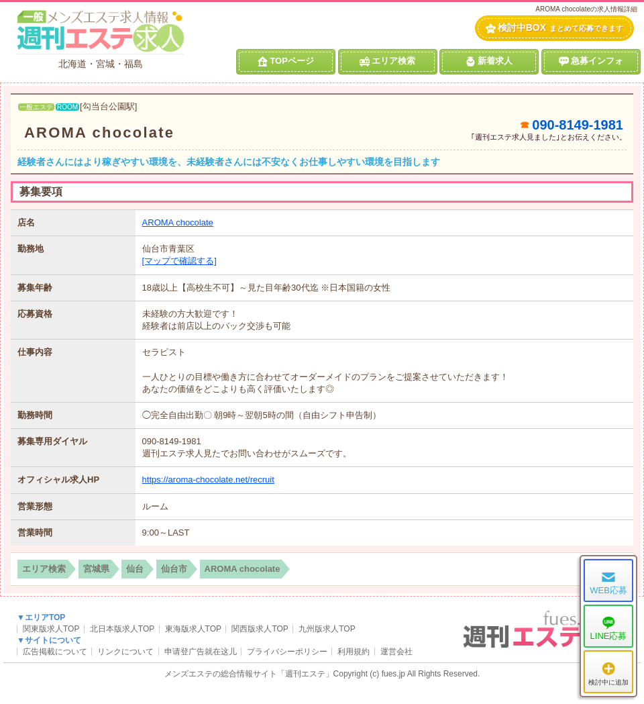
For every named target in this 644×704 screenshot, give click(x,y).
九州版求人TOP (327, 629)
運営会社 (396, 651)
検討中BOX (554, 28)
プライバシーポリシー (287, 651)
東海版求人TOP (193, 629)
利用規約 (353, 651)
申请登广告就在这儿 (200, 651)
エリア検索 (387, 61)
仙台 (135, 569)
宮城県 (96, 569)
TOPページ (286, 61)
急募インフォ (591, 61)
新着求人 (489, 61)
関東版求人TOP (51, 629)
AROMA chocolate (99, 132)
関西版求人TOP (259, 629)
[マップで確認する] (179, 261)
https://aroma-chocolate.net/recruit (208, 479)
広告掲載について (55, 651)
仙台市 (174, 569)
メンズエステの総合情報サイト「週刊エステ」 (248, 673)
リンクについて (125, 651)
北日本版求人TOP (122, 629)
